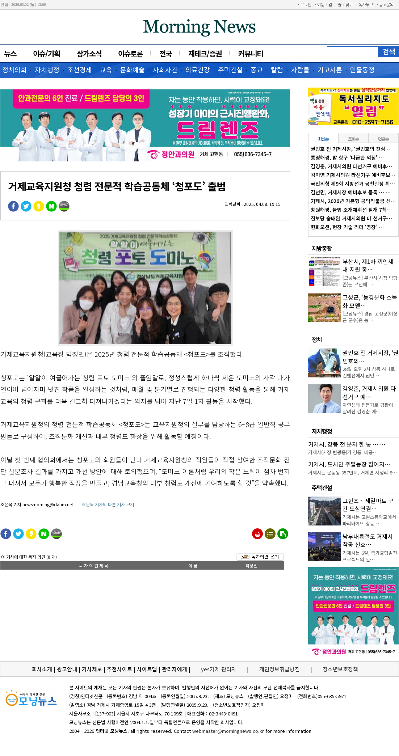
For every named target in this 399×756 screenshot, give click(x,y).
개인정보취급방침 (279, 669)
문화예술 (132, 69)
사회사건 (165, 69)
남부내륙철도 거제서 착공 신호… (368, 540)
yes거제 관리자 (219, 669)
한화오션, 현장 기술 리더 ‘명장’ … (347, 227)
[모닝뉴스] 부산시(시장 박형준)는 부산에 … (370, 281)
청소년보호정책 (340, 669)
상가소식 (89, 53)
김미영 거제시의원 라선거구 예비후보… (353, 174)
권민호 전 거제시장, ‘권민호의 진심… (350, 148)
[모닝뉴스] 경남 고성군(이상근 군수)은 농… (370, 317)
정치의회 (14, 69)
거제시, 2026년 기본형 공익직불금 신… (353, 200)
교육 (106, 69)
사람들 (300, 69)
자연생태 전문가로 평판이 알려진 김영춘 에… (368, 408)
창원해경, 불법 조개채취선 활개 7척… (351, 209)
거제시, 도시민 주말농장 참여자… (349, 464)
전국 (165, 53)
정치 (317, 339)
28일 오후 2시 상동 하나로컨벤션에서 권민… (369, 372)
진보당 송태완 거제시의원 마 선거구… (351, 218)
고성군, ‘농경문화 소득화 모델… (370, 301)
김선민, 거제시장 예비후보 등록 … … (351, 192)
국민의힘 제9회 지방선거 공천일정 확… (353, 183)
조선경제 (79, 69)
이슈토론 (130, 53)
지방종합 (322, 248)
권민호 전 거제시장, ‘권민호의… (371, 356)
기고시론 (330, 69)
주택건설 (230, 69)
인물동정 (362, 69)
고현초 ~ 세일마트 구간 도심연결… (368, 504)
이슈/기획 (46, 53)
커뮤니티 (250, 53)
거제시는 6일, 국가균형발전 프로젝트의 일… (370, 556)
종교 (257, 69)
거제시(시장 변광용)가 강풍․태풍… (343, 452)
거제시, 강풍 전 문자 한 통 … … (347, 444)
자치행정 (47, 69)
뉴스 (10, 53)
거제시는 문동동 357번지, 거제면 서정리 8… (352, 472)
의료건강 (197, 69)
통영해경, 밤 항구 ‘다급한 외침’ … (347, 157)
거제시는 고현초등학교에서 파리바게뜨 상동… (369, 520)
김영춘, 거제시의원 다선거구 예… (369, 392)
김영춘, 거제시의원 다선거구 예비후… (351, 166)
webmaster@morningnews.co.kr (228, 730)
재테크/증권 (205, 53)
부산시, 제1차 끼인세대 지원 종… (368, 265)
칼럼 (277, 69)
